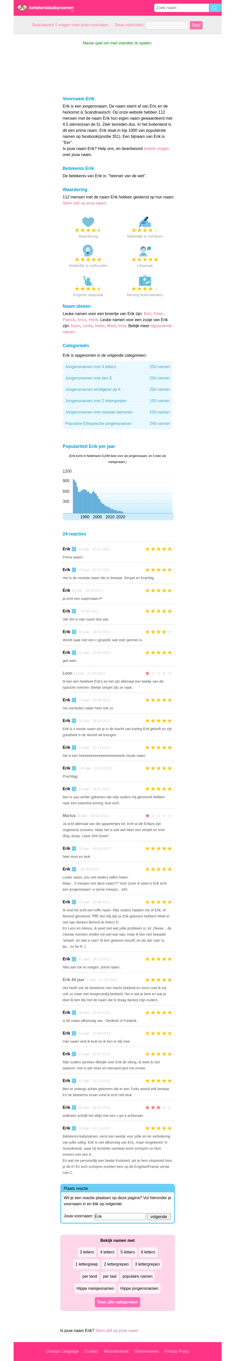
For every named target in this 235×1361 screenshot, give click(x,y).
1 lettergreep (86, 1264)
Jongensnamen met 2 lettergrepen (117, 401)
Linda (88, 326)
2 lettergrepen (116, 1264)
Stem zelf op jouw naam (116, 1330)
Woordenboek (116, 1351)
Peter (158, 314)
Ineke (100, 326)
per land (89, 1276)
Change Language (62, 1351)
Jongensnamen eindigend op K (117, 390)
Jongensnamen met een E (117, 378)
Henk (93, 320)
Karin (75, 326)
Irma (122, 326)
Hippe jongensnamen (139, 1288)
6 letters (148, 1252)
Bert (147, 314)
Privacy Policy (177, 1351)
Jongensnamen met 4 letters (117, 367)
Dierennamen (146, 1351)
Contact (91, 1351)
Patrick (69, 320)
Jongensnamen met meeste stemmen (117, 412)
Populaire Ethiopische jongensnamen (117, 424)
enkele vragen (156, 148)
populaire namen (138, 1276)
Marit (111, 326)
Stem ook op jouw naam (84, 203)
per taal (109, 1276)
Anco (81, 320)
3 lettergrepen (147, 1264)
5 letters (128, 1252)
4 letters (107, 1252)
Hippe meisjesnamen (95, 1288)
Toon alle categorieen (117, 1302)
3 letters (87, 1252)
